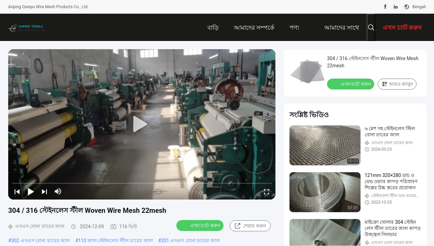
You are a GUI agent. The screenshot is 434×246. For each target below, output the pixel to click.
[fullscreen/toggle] (266, 191)
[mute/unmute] (58, 191)
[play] (141, 124)
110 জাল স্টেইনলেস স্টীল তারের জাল (115, 240)
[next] (44, 191)
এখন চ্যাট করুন (200, 225)
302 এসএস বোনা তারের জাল (40, 240)
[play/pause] (31, 191)
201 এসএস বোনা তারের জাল (190, 240)
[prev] (17, 191)
